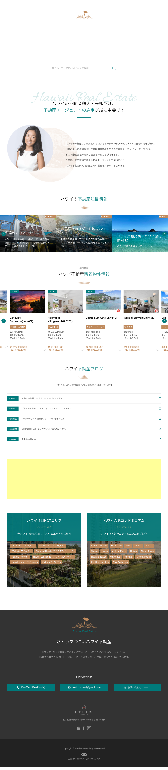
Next (164, 234)
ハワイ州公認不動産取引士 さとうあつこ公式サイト (33, 3)
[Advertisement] (84, 479)
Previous (3, 234)
